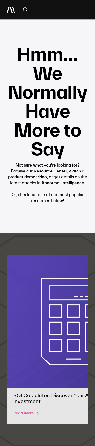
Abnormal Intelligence (62, 182)
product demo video (27, 176)
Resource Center (50, 171)
